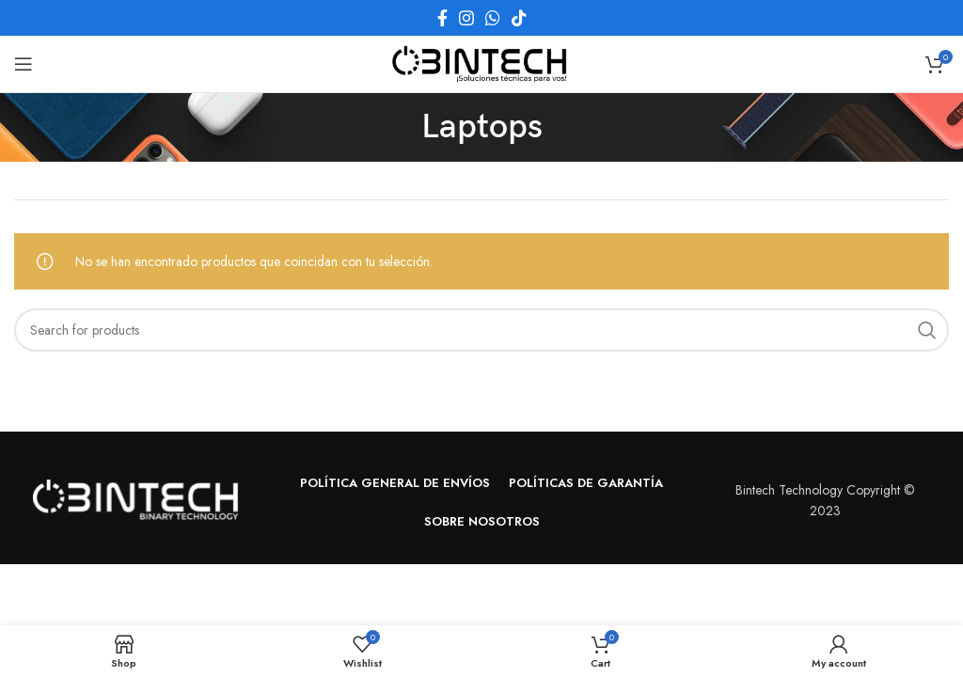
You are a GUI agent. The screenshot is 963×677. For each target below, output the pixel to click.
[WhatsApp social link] (493, 18)
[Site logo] (481, 62)
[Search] (481, 330)
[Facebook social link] (442, 18)
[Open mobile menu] (23, 64)
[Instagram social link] (466, 18)
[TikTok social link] (519, 18)
